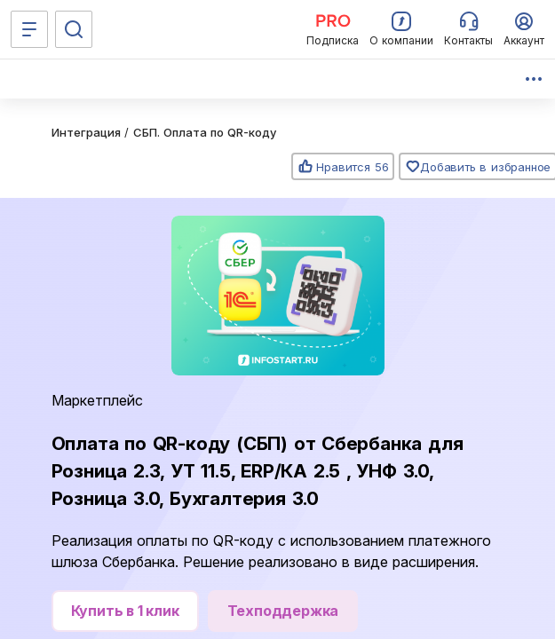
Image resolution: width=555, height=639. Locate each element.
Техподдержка (283, 610)
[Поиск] (73, 29)
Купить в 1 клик (125, 610)
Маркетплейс (97, 400)
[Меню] (29, 29)
